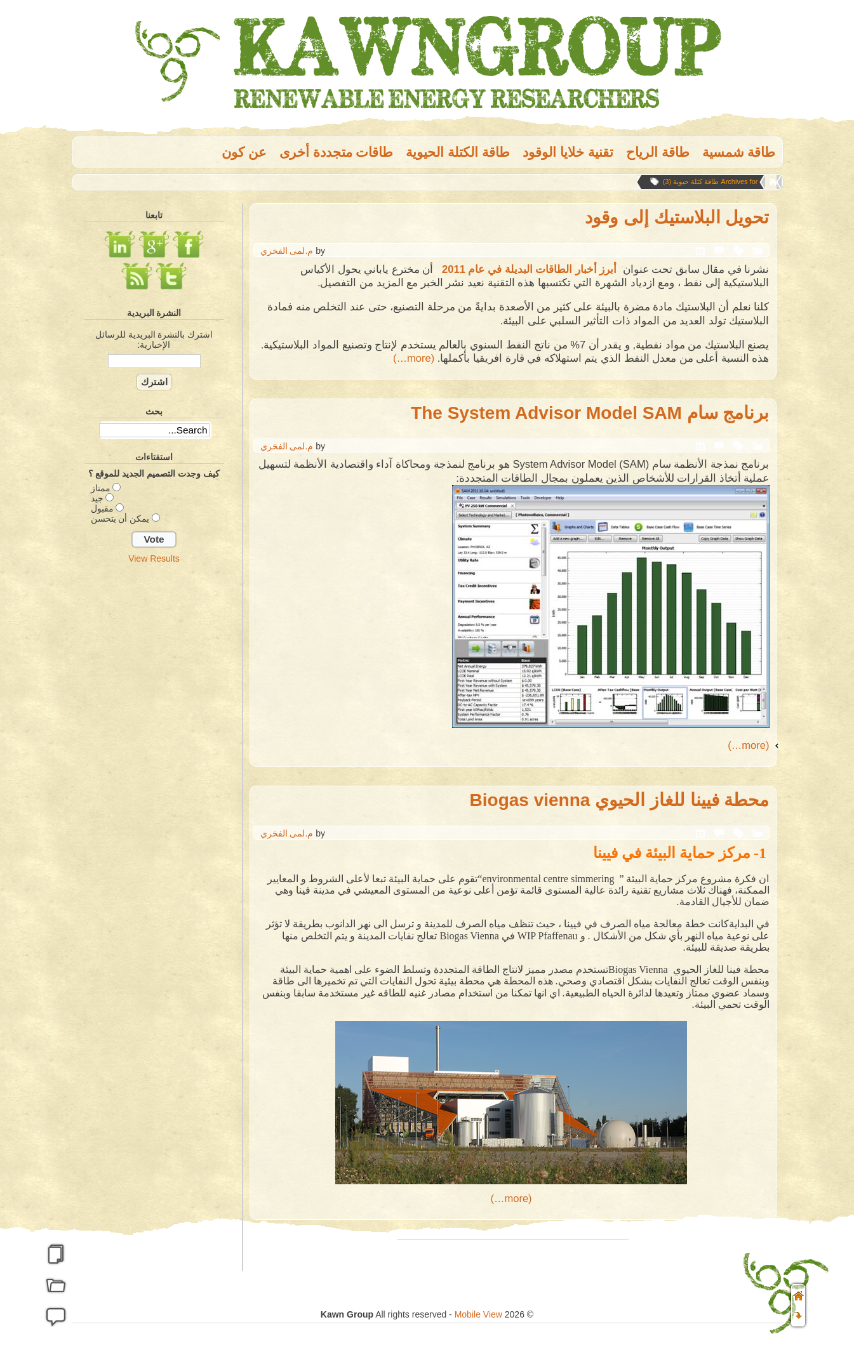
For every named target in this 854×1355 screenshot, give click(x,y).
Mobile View (478, 1314)
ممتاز (100, 488)
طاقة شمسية (739, 152)
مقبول (102, 508)
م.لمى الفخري (287, 251)
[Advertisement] (154, 642)
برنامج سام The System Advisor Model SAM (590, 413)
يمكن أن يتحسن (120, 518)
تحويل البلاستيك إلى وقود (677, 217)
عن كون (244, 152)
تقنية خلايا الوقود (568, 152)
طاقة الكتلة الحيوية (458, 152)
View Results (154, 558)
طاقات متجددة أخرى (336, 152)
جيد (97, 498)
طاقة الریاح (658, 152)
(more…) (413, 358)
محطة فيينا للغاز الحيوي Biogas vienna (620, 800)
